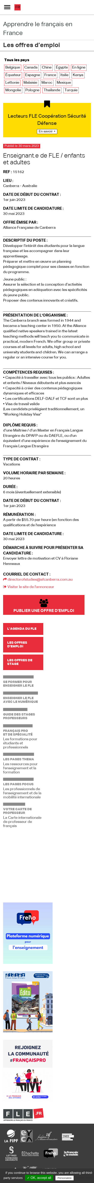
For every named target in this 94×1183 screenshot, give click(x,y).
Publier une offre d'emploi (43, 606)
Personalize (65, 1178)
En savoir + (47, 131)
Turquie (71, 90)
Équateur (13, 75)
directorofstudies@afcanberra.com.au (38, 579)
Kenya (78, 75)
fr (17, 7)
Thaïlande (52, 90)
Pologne (32, 90)
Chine (47, 67)
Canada (31, 67)
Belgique (12, 67)
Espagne (32, 75)
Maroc (46, 82)
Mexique (64, 82)
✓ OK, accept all (39, 1178)
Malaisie (30, 82)
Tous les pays (16, 60)
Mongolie (13, 90)
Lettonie (12, 82)
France (50, 75)
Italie (64, 75)
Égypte (62, 67)
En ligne (78, 67)
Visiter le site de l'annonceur (28, 587)
